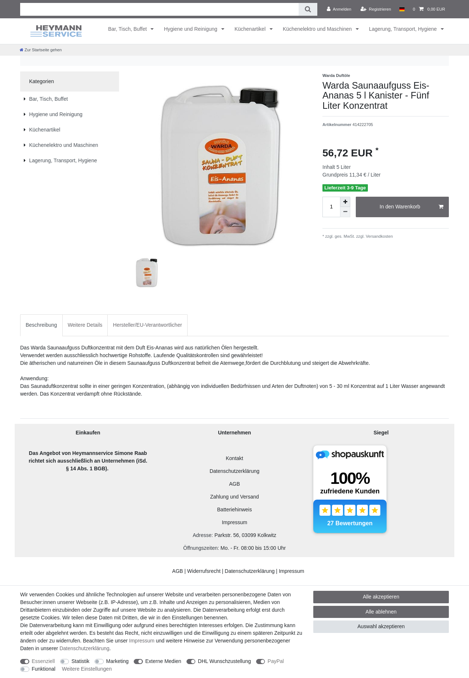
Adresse (202, 535)
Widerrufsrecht (204, 571)
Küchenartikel (250, 29)
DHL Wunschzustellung (224, 661)
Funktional (44, 669)
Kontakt (234, 458)
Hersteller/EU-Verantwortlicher (147, 325)
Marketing (117, 661)
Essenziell (43, 661)
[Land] (402, 9)
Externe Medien (163, 661)
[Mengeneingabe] (331, 207)
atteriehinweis (236, 509)
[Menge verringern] (345, 212)
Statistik (80, 661)
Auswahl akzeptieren (381, 626)
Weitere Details (85, 325)
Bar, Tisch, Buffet (128, 29)
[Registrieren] (376, 9)
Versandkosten (379, 236)
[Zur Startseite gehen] (41, 50)
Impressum (234, 522)
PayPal (275, 661)
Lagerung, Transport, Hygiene (403, 29)
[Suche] (308, 9)
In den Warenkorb (411, 207)
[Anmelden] (339, 9)
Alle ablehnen (381, 612)
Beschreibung (41, 325)
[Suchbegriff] (159, 9)
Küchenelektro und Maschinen (318, 29)
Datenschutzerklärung (234, 471)
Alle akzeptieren (381, 597)
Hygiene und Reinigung (191, 29)
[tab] (41, 325)
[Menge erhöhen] (345, 202)
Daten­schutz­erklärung (84, 648)
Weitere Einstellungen (87, 669)
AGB (234, 484)
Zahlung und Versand (234, 497)
